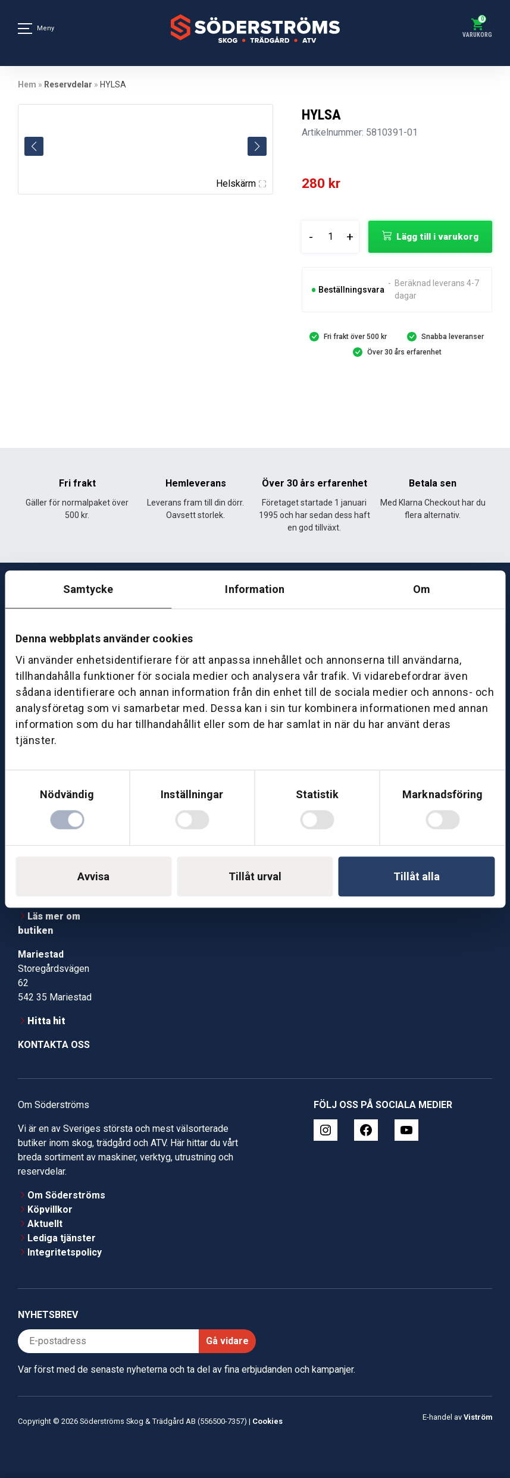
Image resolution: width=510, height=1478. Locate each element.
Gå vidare (227, 1341)
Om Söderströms (66, 1195)
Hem (27, 84)
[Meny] (25, 28)
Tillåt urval (255, 876)
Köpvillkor (50, 1209)
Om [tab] (421, 589)
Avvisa (93, 876)
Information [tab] (254, 589)
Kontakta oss (54, 1044)
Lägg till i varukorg (437, 236)
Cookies (267, 1421)
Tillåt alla (416, 876)
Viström (478, 1417)
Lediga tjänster (61, 1238)
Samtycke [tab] (88, 589)
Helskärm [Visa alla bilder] (241, 183)
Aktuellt (44, 1223)
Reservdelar (68, 84)
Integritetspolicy (64, 1252)
